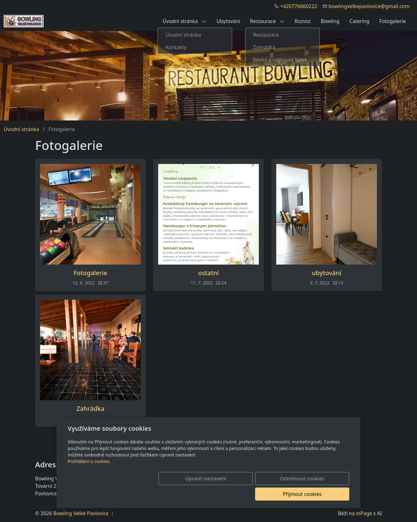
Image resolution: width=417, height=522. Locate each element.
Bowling (330, 21)
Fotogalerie (392, 21)
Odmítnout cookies (257, 494)
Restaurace (267, 21)
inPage (364, 513)
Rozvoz (303, 21)
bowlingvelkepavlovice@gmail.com (369, 6)
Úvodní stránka (185, 21)
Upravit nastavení (195, 494)
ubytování (326, 273)
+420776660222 (298, 6)
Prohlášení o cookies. (89, 477)
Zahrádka (90, 409)
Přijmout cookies (319, 494)
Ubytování (228, 21)
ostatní (208, 273)
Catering (359, 21)
